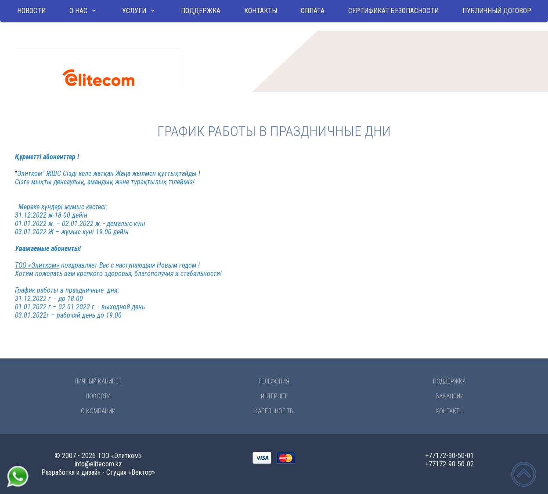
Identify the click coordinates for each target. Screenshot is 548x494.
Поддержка (200, 11)
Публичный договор (496, 11)
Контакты (260, 11)
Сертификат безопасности (393, 11)
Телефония (273, 381)
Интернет (274, 396)
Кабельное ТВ (273, 411)
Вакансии (450, 396)
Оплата (312, 11)
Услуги (134, 11)
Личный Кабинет (98, 381)
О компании (98, 411)
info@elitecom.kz (98, 464)
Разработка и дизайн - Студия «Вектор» (98, 472)
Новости (31, 11)
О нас (78, 11)
